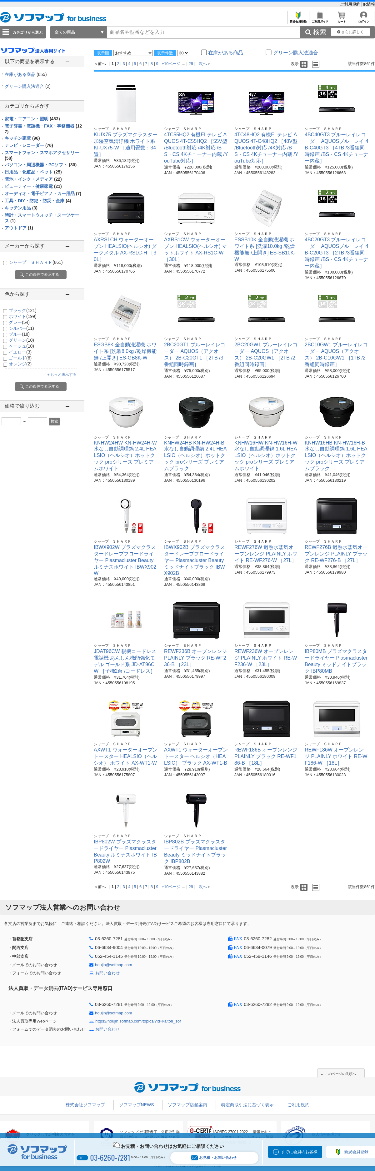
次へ (203, 63)
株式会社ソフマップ (85, 1104)
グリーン (21, 340)
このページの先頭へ (340, 1074)
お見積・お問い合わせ (214, 1157)
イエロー (20, 351)
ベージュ (21, 346)
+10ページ (171, 63)
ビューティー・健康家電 (33, 186)
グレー (19, 322)
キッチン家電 (22, 138)
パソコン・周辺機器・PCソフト (41, 164)
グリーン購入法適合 (28, 86)
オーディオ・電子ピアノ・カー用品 (43, 193)
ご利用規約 (351, 4)
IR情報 (369, 4)
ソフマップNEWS (136, 1104)
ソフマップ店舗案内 (187, 1104)
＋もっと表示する (62, 374)
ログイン (363, 20)
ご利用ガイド (320, 20)
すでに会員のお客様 (299, 1151)
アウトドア (19, 227)
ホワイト (23, 316)
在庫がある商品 (26, 74)
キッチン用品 (21, 207)
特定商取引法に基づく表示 (247, 1104)
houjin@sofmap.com (113, 964)
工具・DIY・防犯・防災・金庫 (38, 200)
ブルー (19, 334)
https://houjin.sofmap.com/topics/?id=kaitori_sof (138, 1021)
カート (342, 20)
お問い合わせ (107, 973)
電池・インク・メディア (33, 179)
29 (191, 63)
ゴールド (20, 357)
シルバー (21, 328)
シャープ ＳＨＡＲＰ (36, 262)
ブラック (23, 310)
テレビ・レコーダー (29, 145)
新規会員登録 (298, 20)
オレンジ (20, 363)
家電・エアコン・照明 (32, 118)
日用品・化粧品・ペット (33, 171)
